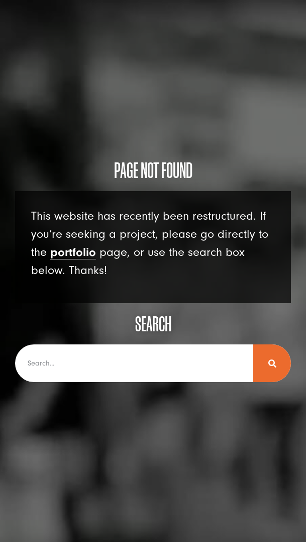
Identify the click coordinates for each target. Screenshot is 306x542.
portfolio (73, 252)
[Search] (272, 363)
